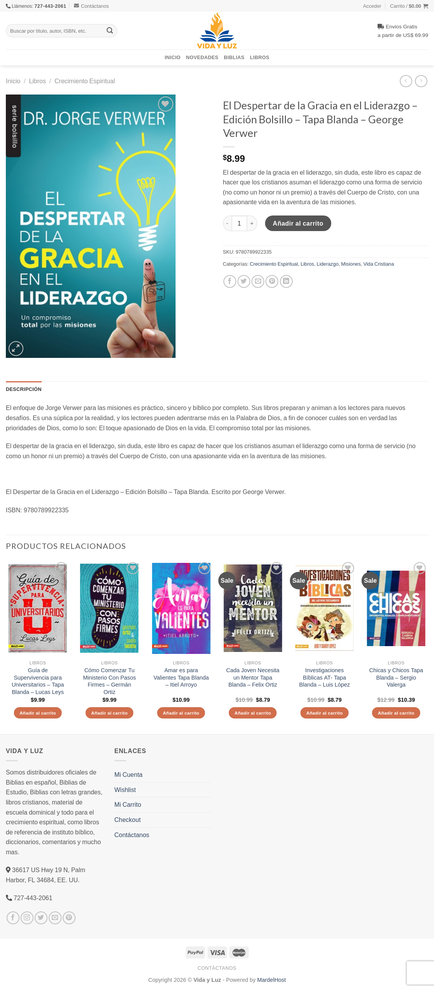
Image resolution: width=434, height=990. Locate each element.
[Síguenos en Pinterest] (69, 917)
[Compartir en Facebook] (229, 281)
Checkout (127, 819)
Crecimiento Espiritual (84, 81)
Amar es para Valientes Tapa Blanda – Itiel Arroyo (181, 677)
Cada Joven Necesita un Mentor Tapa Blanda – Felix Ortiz (252, 677)
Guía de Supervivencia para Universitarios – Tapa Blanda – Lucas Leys (38, 681)
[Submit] (110, 30)
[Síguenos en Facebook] (13, 917)
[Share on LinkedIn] (286, 281)
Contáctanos (91, 5)
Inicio (173, 57)
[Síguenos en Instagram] (27, 917)
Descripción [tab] (24, 388)
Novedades (202, 57)
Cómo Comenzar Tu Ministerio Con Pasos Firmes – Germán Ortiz (109, 681)
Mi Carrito (127, 804)
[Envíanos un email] (55, 917)
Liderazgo (328, 263)
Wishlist (125, 789)
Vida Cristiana (378, 263)
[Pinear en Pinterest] (271, 281)
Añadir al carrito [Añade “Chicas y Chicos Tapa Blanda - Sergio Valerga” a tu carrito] (396, 713)
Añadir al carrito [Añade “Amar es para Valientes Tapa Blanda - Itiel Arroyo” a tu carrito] (181, 713)
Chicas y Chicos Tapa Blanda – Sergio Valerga (396, 677)
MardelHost (271, 979)
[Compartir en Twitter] (243, 281)
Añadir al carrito (298, 223)
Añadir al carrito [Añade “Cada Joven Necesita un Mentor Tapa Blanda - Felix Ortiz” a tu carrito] (253, 713)
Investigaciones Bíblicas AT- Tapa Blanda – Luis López (324, 677)
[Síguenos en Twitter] (41, 917)
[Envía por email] (257, 281)
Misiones (351, 263)
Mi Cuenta (128, 774)
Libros (259, 57)
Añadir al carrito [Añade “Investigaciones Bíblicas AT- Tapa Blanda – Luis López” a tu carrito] (324, 713)
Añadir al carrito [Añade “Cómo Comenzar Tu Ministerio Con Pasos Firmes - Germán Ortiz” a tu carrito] (109, 713)
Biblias (234, 57)
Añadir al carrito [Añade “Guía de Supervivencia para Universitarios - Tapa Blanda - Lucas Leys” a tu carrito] (37, 713)
